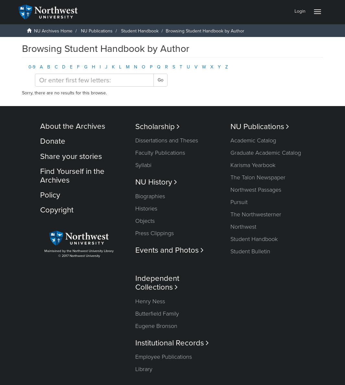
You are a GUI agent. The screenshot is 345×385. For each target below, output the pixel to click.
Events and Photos (169, 250)
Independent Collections (157, 283)
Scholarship (157, 126)
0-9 (31, 67)
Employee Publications (163, 356)
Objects (145, 220)
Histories (146, 208)
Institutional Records (172, 343)
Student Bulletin (250, 251)
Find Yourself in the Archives (72, 176)
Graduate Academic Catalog (265, 152)
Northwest (243, 226)
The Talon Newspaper (257, 177)
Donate (52, 141)
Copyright (56, 210)
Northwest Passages (255, 189)
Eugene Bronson (156, 326)
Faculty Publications (160, 152)
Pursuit (239, 202)
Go (160, 80)
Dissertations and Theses (166, 140)
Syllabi (143, 165)
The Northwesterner (255, 214)
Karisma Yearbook (252, 165)
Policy (50, 195)
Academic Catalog (253, 140)
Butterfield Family (157, 313)
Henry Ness (150, 301)
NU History (156, 182)
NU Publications (97, 31)
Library (143, 369)
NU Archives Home (53, 31)
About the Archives (72, 126)
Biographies (150, 196)
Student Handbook (140, 31)
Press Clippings (154, 233)
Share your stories (71, 156)
